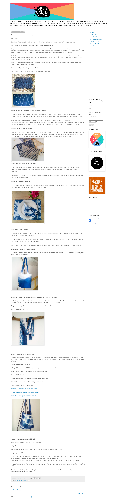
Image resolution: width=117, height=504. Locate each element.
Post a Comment (17, 490)
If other (91, 118)
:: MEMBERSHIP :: (95, 41)
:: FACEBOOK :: (94, 46)
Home (48, 494)
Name (90, 105)
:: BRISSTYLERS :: (94, 34)
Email (90, 108)
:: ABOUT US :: (94, 32)
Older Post (81, 494)
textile (28, 480)
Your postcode (93, 121)
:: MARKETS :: (94, 37)
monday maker (18, 480)
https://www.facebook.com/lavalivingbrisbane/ (25, 392)
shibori (24, 480)
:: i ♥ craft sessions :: (96, 39)
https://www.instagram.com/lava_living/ (23, 395)
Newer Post (14, 494)
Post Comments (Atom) (25, 497)
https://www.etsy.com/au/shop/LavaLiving (24, 388)
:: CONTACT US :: (95, 43)
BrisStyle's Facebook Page (94, 218)
